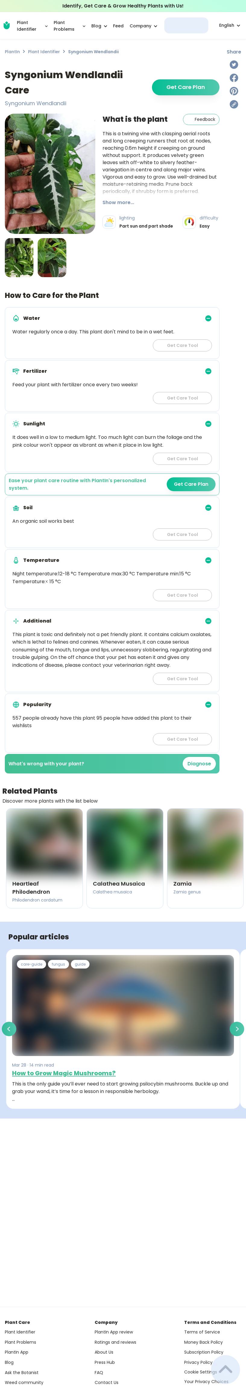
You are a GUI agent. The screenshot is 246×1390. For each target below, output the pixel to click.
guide (80, 964)
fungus (58, 964)
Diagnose (199, 763)
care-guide (31, 964)
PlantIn (12, 52)
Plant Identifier (44, 52)
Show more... (118, 202)
